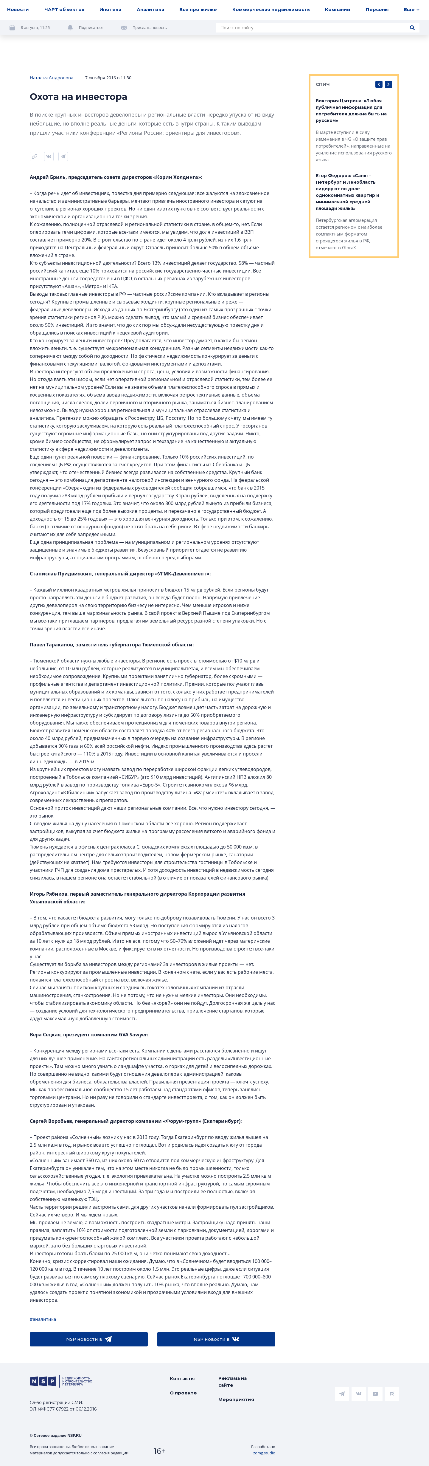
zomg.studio (264, 1453)
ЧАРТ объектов (64, 9)
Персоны (377, 9)
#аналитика (43, 1319)
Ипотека (110, 9)
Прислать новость (150, 27)
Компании (337, 9)
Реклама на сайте (232, 1381)
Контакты (182, 1378)
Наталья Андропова (51, 78)
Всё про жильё (198, 9)
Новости (18, 9)
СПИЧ (323, 84)
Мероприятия (236, 1399)
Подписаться (91, 27)
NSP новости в (89, 1339)
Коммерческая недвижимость (271, 9)
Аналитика (150, 9)
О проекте (183, 1393)
